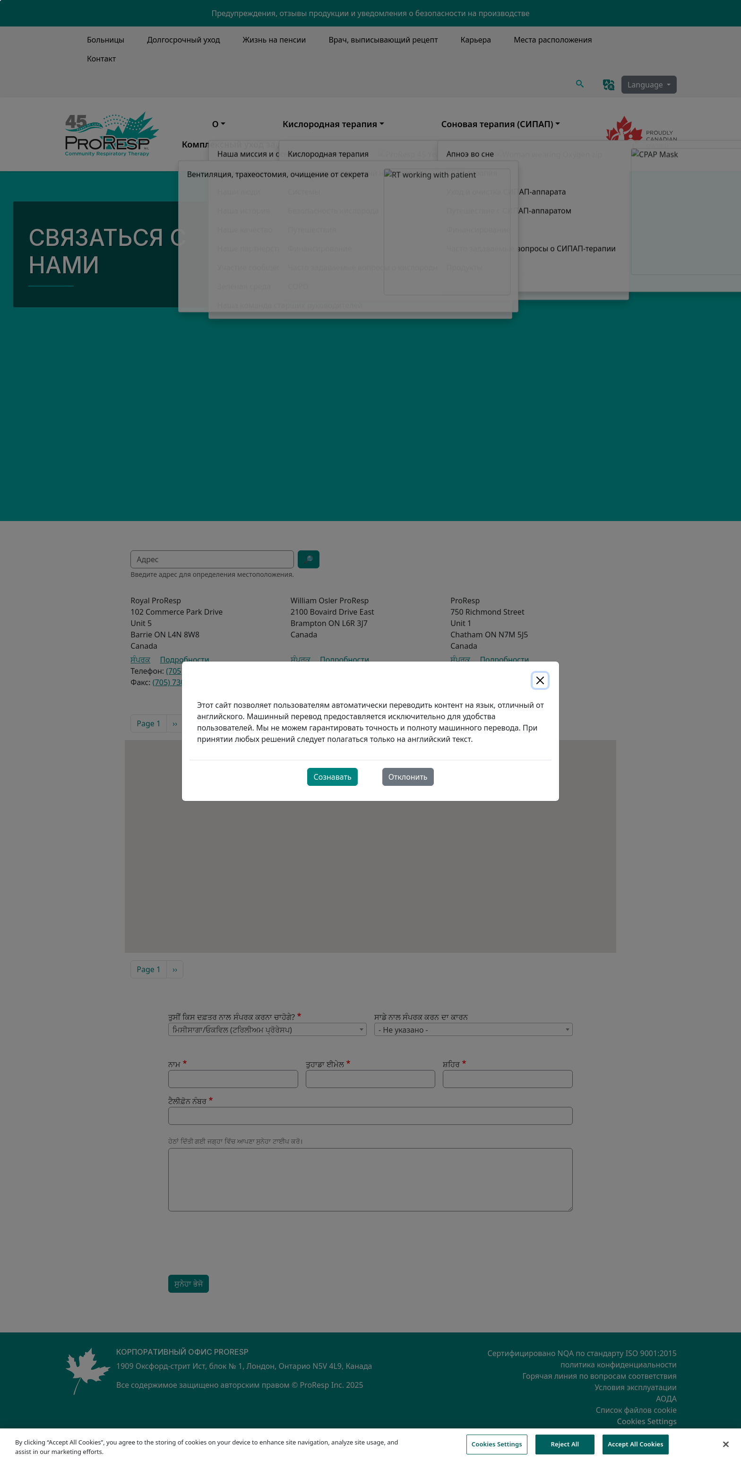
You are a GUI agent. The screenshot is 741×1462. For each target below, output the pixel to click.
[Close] (540, 680)
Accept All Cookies (635, 1448)
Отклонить (408, 777)
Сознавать (332, 777)
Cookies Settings (497, 1448)
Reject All (565, 1448)
